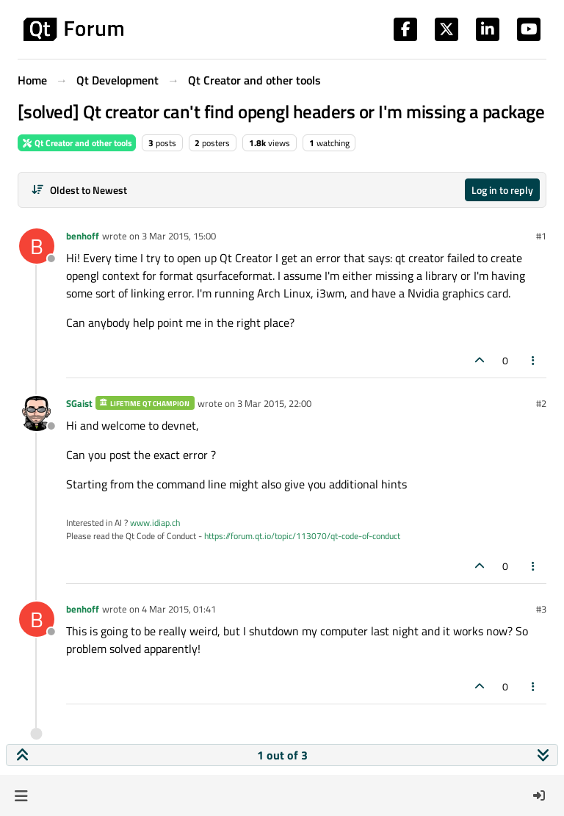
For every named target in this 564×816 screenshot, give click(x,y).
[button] (21, 795)
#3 (541, 609)
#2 (541, 403)
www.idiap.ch (155, 523)
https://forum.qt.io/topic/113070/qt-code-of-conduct (302, 536)
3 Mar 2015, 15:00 (179, 235)
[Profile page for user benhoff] (36, 246)
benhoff (82, 235)
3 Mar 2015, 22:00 (274, 403)
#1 (541, 235)
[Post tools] (534, 360)
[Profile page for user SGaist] (36, 413)
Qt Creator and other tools (76, 143)
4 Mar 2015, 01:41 (179, 609)
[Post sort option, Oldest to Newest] (79, 189)
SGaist (79, 403)
